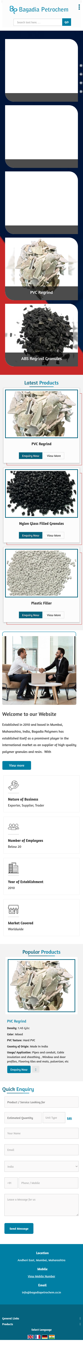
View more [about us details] (16, 765)
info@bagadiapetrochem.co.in (41, 1292)
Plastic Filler (41, 603)
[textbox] (54, 1117)
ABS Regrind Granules (41, 358)
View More (54, 456)
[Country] (41, 1166)
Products (7, 1324)
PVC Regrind (41, 292)
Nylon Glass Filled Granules (41, 523)
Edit (69, 1118)
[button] (41, 1276)
